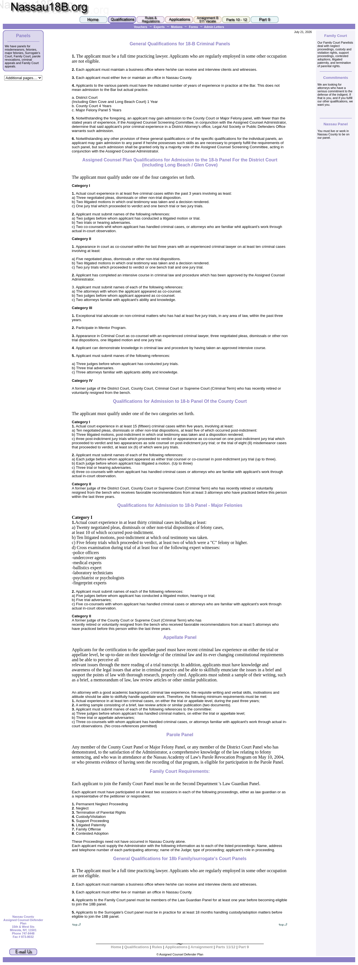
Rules (157, 947)
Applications (176, 947)
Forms (193, 27)
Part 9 (244, 947)
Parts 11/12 (225, 947)
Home (116, 947)
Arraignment (201, 947)
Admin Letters (211, 27)
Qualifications (136, 947)
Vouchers (140, 27)
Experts (159, 27)
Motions (177, 27)
